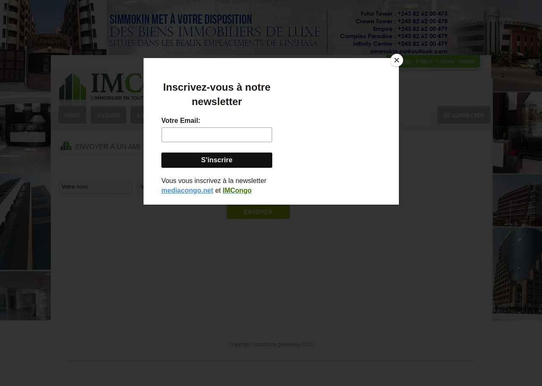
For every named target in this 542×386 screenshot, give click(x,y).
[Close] (396, 60)
